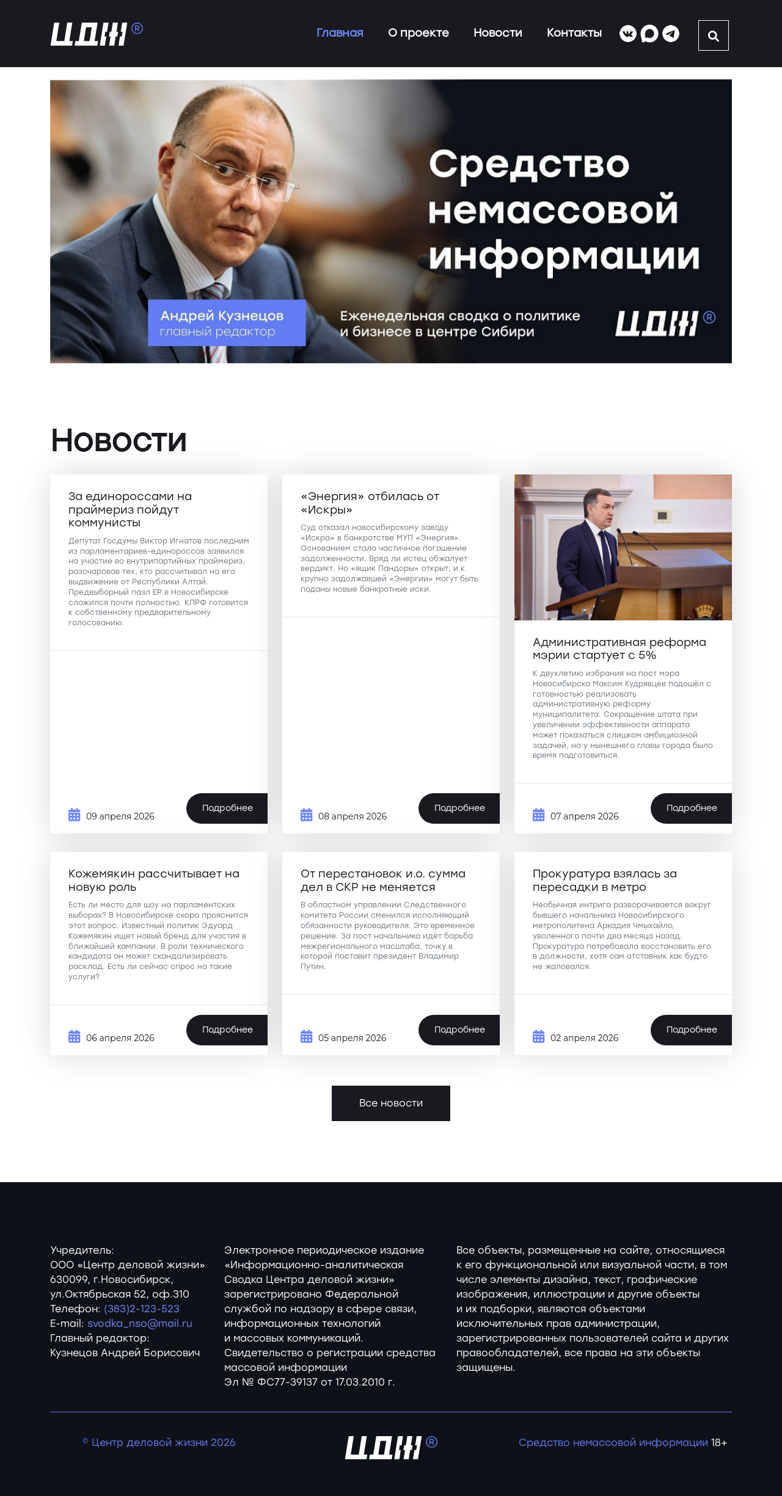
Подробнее (227, 808)
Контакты (574, 33)
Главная (340, 33)
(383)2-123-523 (142, 1309)
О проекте (418, 33)
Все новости (391, 1103)
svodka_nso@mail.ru (139, 1323)
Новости (497, 33)
